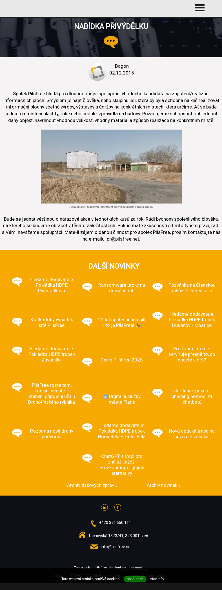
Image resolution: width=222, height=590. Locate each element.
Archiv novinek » (164, 485)
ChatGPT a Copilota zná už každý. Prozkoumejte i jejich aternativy (121, 464)
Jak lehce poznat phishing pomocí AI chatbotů (192, 396)
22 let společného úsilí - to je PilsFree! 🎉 (121, 322)
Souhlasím (135, 579)
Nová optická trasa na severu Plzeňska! (192, 433)
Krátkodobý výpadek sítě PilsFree (51, 322)
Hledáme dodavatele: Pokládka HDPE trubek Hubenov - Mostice (192, 319)
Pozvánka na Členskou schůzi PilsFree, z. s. (192, 287)
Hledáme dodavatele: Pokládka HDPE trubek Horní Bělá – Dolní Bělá (122, 430)
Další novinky (113, 266)
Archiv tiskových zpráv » (92, 485)
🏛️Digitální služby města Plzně (122, 399)
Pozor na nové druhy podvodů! (51, 433)
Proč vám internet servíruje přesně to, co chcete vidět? (191, 354)
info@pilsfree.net (116, 546)
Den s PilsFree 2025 (122, 360)
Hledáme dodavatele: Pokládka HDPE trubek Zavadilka (51, 354)
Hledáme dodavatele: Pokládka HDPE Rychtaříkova (51, 285)
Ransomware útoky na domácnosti (121, 287)
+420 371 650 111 (115, 522)
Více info (157, 579)
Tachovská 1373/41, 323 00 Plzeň (118, 536)
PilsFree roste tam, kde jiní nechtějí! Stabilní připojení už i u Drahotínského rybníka (51, 393)
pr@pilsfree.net (123, 239)
